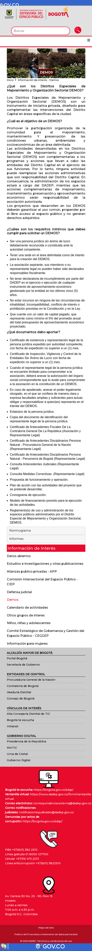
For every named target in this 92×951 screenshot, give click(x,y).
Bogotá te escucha (20, 720)
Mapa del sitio (46, 927)
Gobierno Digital (18, 760)
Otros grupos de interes (26, 615)
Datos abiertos (19, 556)
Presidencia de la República (26, 741)
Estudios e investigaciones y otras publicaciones (45, 564)
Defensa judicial (19, 592)
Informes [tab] (46, 539)
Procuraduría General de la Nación (31, 679)
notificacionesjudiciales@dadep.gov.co (46, 812)
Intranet (12, 726)
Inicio (10, 80)
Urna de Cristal (17, 754)
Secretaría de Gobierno (23, 664)
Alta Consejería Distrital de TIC (28, 714)
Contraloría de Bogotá (22, 686)
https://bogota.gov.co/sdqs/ (53, 790)
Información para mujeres (27, 643)
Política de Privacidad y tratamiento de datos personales (46, 934)
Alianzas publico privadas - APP (32, 571)
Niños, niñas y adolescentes (29, 623)
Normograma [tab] (46, 531)
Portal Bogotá (17, 658)
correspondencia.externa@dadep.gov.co (62, 803)
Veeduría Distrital (19, 692)
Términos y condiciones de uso (54, 941)
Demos (13, 600)
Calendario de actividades (27, 607)
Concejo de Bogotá (20, 698)
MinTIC (12, 747)
